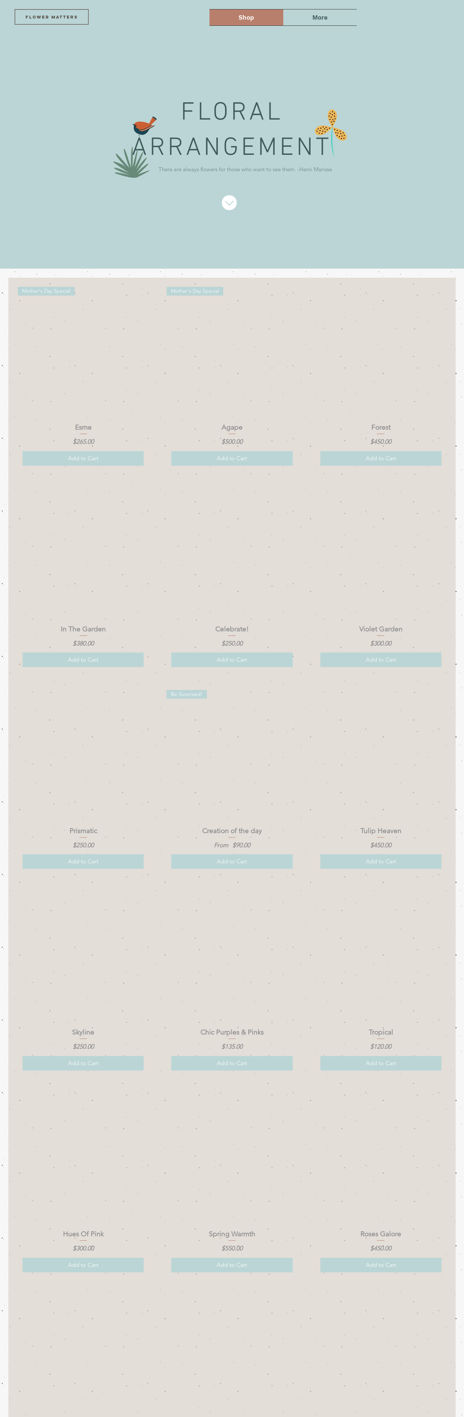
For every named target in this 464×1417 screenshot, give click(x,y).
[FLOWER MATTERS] (52, 17)
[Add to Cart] (83, 458)
